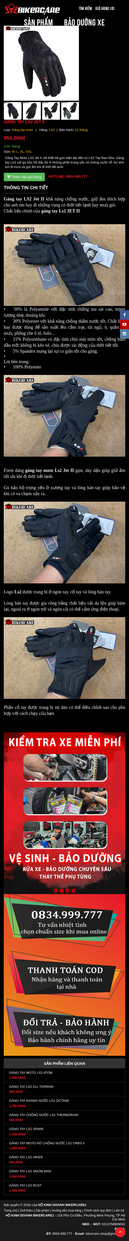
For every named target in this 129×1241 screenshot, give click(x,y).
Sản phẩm (42, 1210)
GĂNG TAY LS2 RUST (25, 1185)
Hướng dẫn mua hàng (66, 1210)
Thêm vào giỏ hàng (24, 177)
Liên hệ (119, 1210)
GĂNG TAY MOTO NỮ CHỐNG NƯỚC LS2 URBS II (47, 1143)
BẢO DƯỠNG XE (84, 21)
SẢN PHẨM (38, 21)
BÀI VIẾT (64, 32)
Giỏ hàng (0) (104, 8)
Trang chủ (10, 1210)
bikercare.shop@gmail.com (105, 1234)
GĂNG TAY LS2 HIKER (26, 1157)
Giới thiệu (26, 1210)
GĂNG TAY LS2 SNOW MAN (30, 1171)
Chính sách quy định (97, 1210)
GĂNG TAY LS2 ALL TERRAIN (31, 1087)
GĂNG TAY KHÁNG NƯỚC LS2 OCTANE (39, 1101)
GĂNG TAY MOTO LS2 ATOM (30, 1073)
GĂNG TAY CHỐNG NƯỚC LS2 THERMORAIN (43, 1115)
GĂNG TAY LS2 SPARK (26, 1129)
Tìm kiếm (85, 8)
